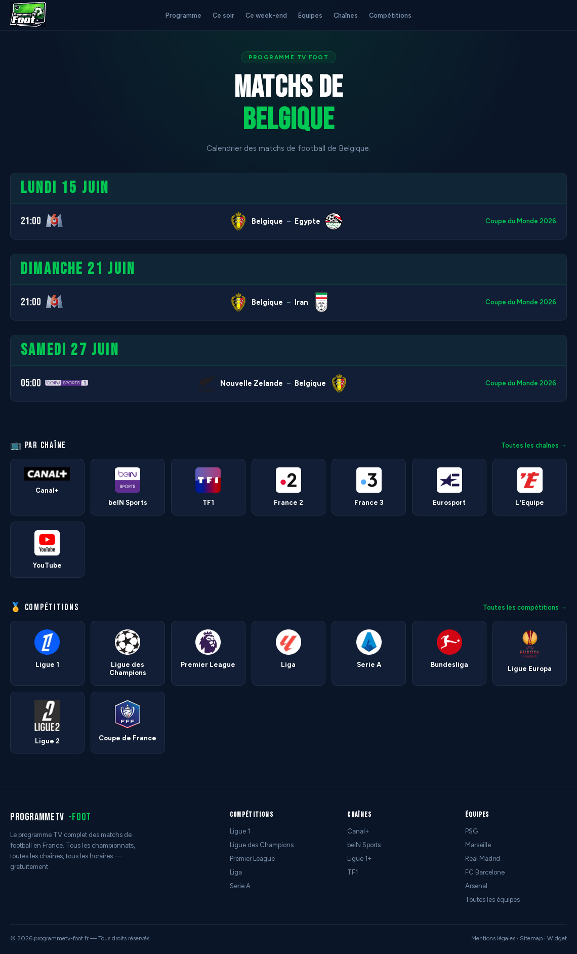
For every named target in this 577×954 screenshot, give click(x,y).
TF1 (352, 872)
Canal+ (358, 831)
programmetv (50, 817)
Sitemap (531, 938)
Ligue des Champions (262, 845)
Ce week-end (266, 15)
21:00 (31, 221)
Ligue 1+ (359, 858)
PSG (471, 831)
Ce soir (223, 15)
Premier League (252, 858)
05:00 (31, 383)
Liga (236, 872)
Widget (557, 938)
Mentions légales (493, 938)
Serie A (240, 886)
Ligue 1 (240, 831)
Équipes (310, 15)
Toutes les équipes (492, 899)
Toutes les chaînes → (534, 445)
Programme (183, 15)
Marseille (478, 845)
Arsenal (476, 886)
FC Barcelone (485, 872)
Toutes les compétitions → (525, 607)
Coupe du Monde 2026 (520, 221)
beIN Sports (364, 845)
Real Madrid (482, 858)
